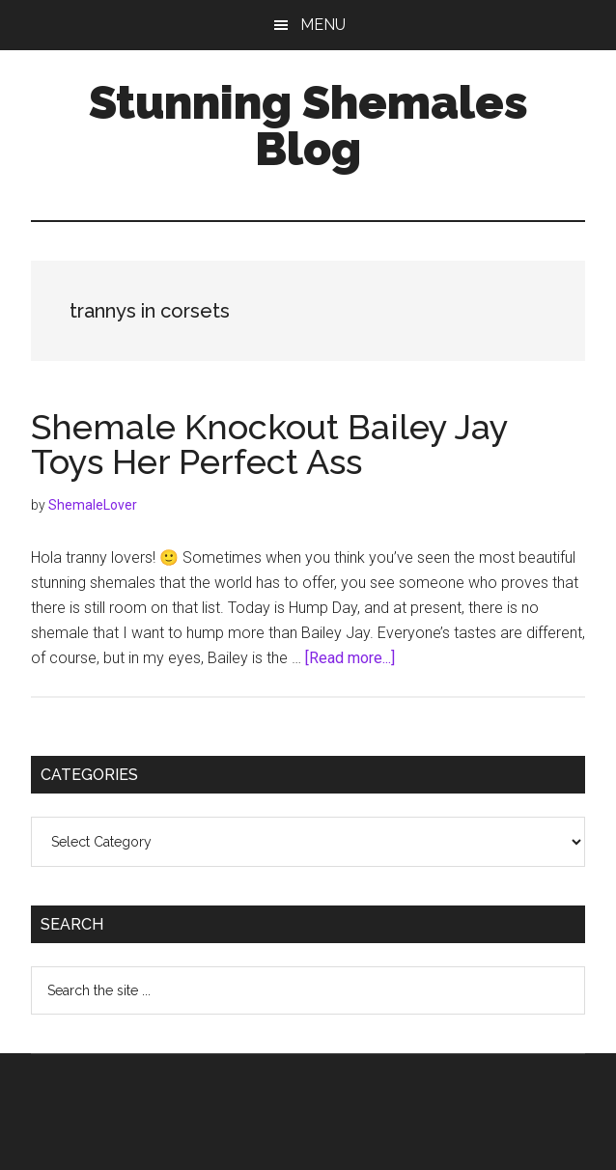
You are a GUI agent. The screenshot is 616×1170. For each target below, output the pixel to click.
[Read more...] (350, 658)
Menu (323, 24)
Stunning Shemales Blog (308, 125)
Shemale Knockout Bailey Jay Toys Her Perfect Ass (269, 444)
